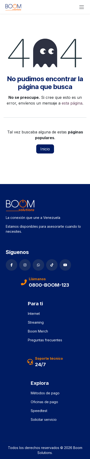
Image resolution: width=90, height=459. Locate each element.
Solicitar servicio (44, 419)
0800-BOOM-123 (49, 285)
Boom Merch (38, 331)
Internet (34, 313)
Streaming (36, 322)
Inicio (45, 149)
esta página (72, 103)
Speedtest (39, 411)
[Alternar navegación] (81, 7)
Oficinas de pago (44, 402)
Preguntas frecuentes (45, 340)
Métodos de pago (45, 393)
